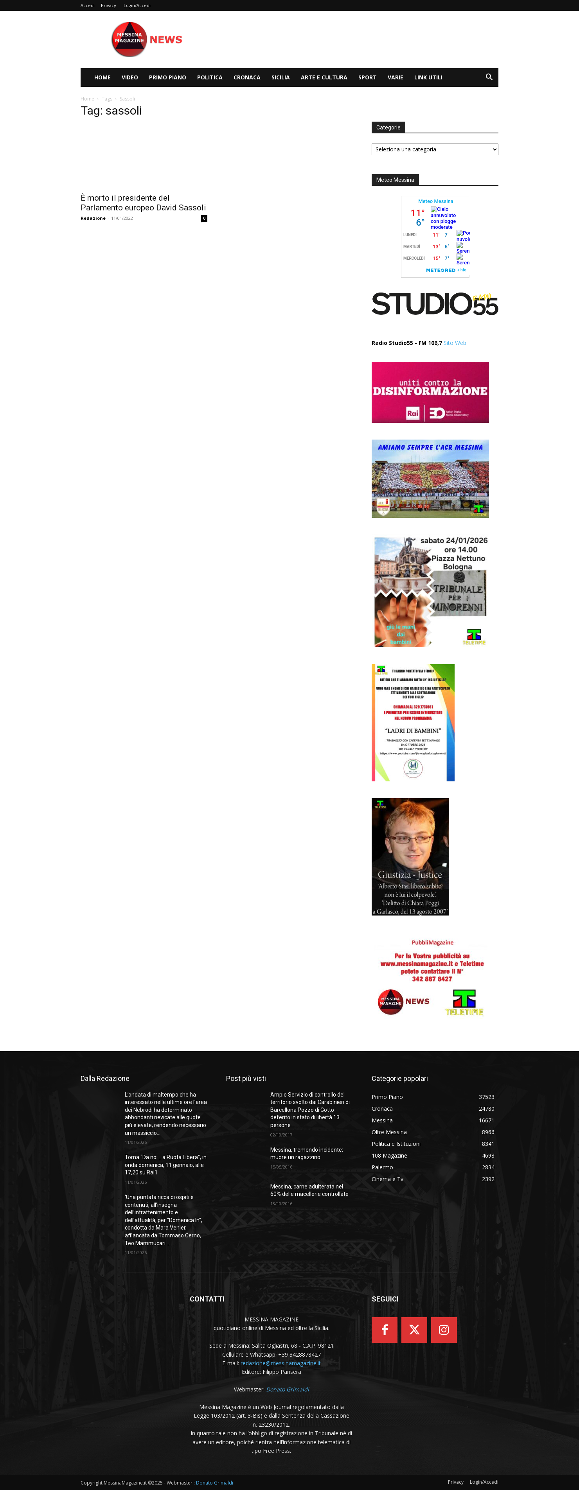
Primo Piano (167, 77)
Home (102, 77)
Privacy (108, 5)
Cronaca (247, 77)
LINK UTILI (428, 77)
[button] (489, 78)
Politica (210, 77)
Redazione (93, 218)
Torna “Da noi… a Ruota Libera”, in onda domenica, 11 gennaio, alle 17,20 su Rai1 (166, 1165)
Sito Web (455, 342)
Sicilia (281, 77)
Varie (395, 77)
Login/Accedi (137, 5)
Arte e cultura (324, 77)
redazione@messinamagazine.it (281, 1363)
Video (130, 77)
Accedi (88, 5)
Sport (367, 77)
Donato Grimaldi (214, 1482)
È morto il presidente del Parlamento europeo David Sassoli (143, 202)
